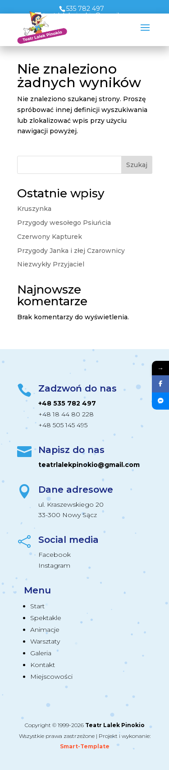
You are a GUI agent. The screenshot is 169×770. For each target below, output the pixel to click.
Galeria (40, 653)
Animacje (44, 629)
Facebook (54, 555)
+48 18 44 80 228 (66, 414)
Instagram (54, 565)
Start (37, 606)
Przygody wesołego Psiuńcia (64, 223)
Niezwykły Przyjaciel (50, 264)
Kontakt (42, 665)
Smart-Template (85, 746)
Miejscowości (51, 676)
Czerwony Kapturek (49, 237)
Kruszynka (34, 209)
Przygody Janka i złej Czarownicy (71, 251)
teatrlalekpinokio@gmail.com (89, 465)
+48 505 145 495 (62, 425)
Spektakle (45, 618)
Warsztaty (45, 641)
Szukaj (136, 165)
